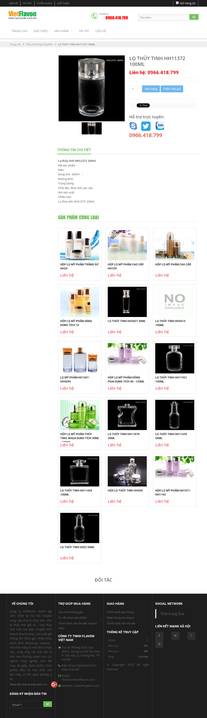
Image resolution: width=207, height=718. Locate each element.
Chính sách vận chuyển (121, 623)
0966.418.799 (117, 18)
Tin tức (27, 3)
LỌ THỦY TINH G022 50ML (77, 547)
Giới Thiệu (63, 3)
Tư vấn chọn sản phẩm (72, 617)
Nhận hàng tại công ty (120, 617)
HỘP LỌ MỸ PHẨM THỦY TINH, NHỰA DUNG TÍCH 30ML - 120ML (79, 438)
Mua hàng (151, 88)
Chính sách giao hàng (120, 612)
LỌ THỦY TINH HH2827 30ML (127, 321)
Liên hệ (13, 3)
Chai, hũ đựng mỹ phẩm (39, 44)
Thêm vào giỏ (172, 88)
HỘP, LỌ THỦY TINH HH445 (125, 490)
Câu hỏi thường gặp (70, 612)
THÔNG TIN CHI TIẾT (74, 150)
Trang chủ (15, 44)
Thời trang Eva (172, 613)
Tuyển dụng (44, 3)
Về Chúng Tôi (22, 604)
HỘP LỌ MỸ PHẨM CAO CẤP (173, 264)
